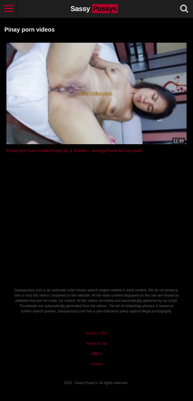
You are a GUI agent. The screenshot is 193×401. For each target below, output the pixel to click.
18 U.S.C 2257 (96, 333)
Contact (96, 364)
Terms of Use (96, 344)
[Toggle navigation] (9, 9)
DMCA (96, 354)
